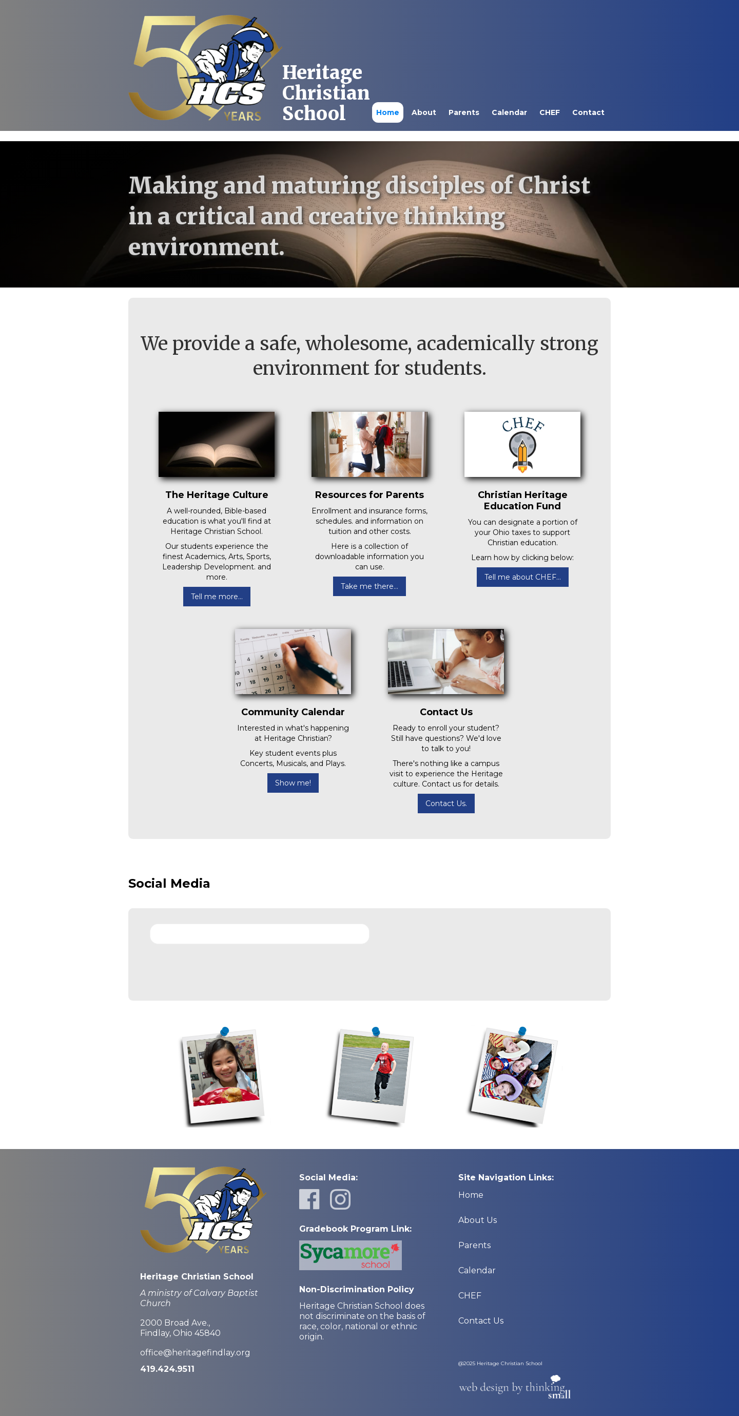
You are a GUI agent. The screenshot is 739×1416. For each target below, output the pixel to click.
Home (387, 112)
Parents (464, 112)
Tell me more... (217, 596)
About (424, 112)
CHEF (549, 112)
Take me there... (369, 586)
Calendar (509, 112)
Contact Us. (446, 803)
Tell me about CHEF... (522, 577)
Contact (588, 112)
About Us (477, 1220)
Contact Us (480, 1321)
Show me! (293, 783)
